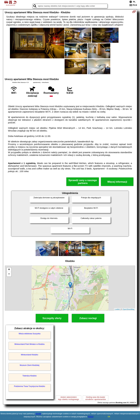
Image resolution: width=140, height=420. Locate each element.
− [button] (9, 274)
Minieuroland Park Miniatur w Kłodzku (29, 344)
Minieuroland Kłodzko (29, 355)
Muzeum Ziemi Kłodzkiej (29, 365)
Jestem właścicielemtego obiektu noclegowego (68, 398)
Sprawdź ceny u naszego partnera (82, 181)
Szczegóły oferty (52, 318)
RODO (90, 417)
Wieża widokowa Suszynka (29, 334)
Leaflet (117, 309)
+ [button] (9, 269)
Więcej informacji (117, 182)
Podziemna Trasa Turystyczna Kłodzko (29, 386)
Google (38, 414)
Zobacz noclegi (88, 318)
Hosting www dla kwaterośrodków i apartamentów (95, 398)
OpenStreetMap (128, 309)
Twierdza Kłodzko (30, 376)
